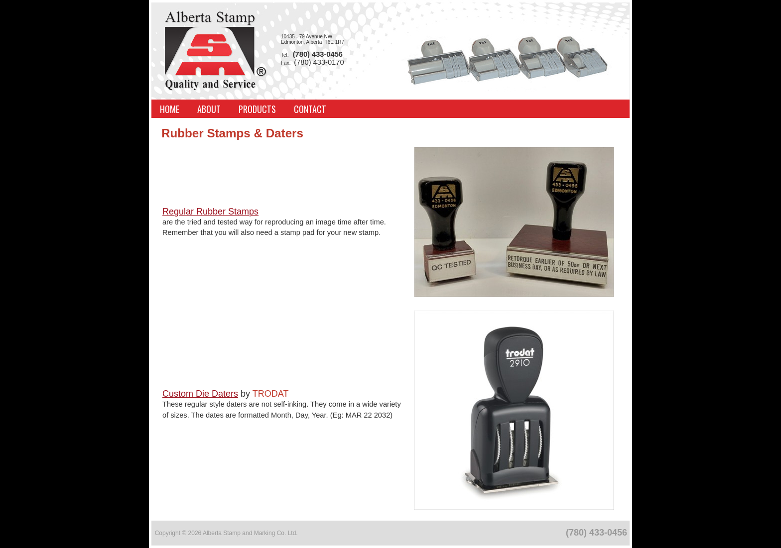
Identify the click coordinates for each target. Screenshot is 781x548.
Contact (310, 109)
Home (169, 109)
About (209, 109)
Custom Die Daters (200, 394)
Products (257, 109)
